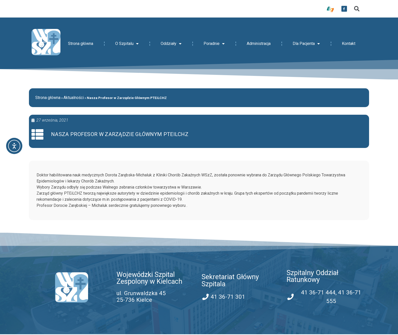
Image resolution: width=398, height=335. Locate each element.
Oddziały (171, 43)
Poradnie (214, 43)
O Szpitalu (127, 43)
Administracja (259, 43)
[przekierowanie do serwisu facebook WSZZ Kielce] (344, 9)
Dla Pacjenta (306, 43)
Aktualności (73, 97)
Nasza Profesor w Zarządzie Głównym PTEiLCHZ (120, 135)
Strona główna (80, 43)
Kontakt (348, 43)
